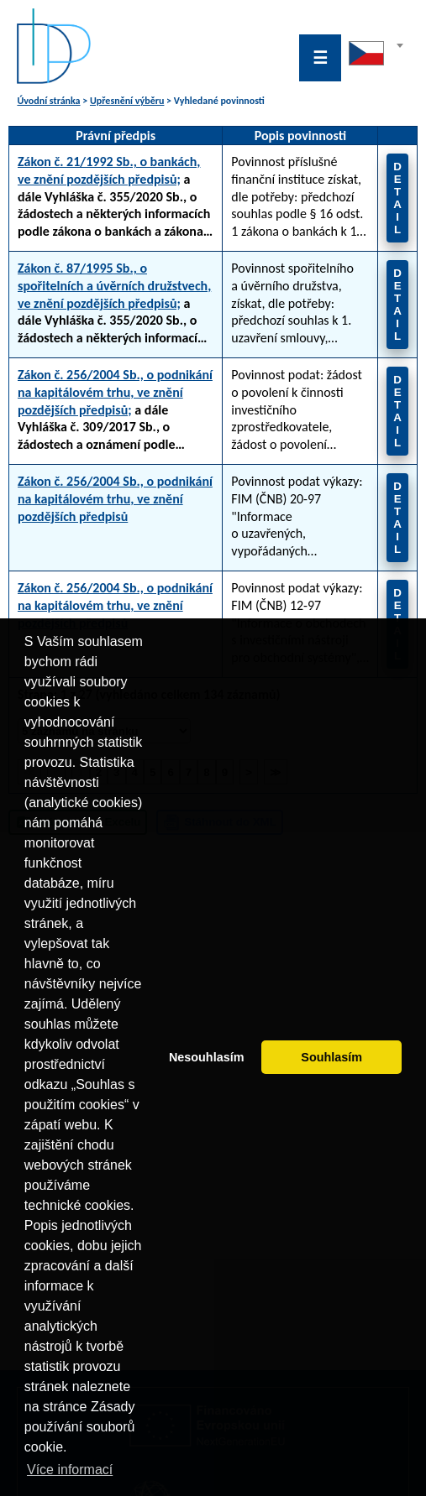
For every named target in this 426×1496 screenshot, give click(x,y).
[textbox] (375, 49)
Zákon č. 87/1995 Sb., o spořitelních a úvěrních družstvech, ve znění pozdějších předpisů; (114, 285)
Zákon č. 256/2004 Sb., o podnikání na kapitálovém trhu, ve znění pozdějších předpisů (115, 498)
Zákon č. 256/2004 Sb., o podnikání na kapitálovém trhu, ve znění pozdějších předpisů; (115, 392)
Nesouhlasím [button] (207, 1057)
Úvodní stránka (48, 101)
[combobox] (375, 58)
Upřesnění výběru (127, 101)
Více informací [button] (70, 1469)
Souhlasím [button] (331, 1057)
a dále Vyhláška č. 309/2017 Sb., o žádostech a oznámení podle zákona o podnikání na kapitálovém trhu (115, 410)
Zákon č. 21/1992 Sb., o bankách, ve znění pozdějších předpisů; (109, 170)
